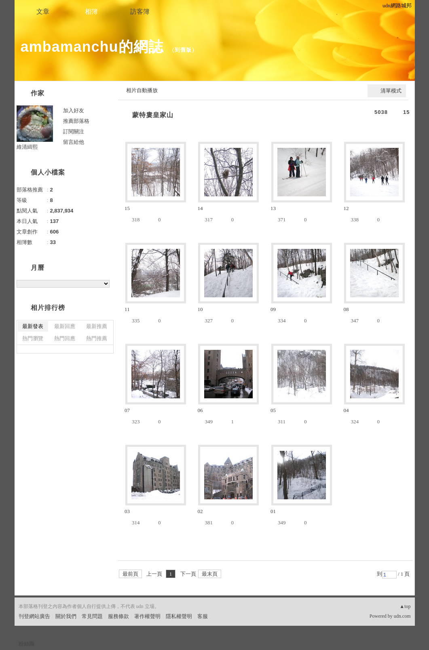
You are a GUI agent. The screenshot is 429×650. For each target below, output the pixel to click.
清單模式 (391, 91)
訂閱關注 (73, 131)
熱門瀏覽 (32, 338)
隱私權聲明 (179, 616)
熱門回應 (64, 338)
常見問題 (92, 616)
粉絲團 (26, 644)
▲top (404, 606)
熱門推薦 (96, 338)
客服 (202, 616)
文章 (42, 11)
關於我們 (65, 616)
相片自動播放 (142, 90)
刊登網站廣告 (34, 616)
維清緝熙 (27, 147)
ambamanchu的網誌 (92, 46)
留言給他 (73, 142)
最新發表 (32, 326)
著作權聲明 (147, 616)
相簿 (91, 11)
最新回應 (64, 326)
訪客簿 (140, 11)
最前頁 (130, 574)
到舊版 (183, 50)
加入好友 (73, 110)
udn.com (402, 616)
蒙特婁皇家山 (152, 114)
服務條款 (118, 616)
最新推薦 (96, 326)
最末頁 (210, 574)
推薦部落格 (76, 121)
